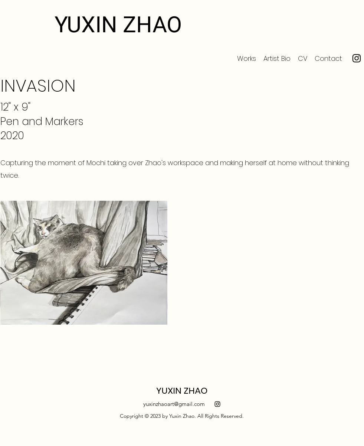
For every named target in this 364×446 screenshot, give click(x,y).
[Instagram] (356, 58)
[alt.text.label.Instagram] (217, 404)
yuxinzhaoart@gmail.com (174, 403)
